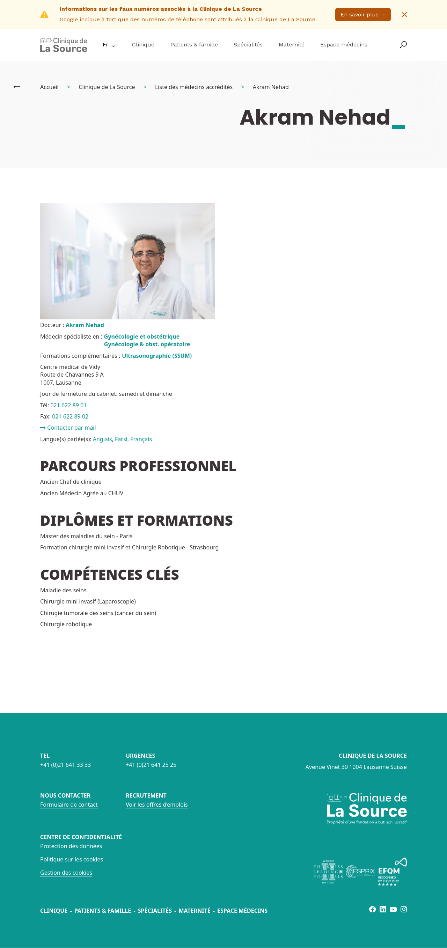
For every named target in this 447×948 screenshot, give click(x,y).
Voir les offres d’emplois (157, 804)
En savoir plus (363, 14)
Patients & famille (194, 44)
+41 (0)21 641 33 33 (65, 765)
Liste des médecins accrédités (194, 87)
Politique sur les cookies (71, 859)
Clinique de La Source (107, 87)
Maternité (292, 44)
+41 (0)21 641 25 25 (151, 765)
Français (141, 439)
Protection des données (71, 846)
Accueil (49, 87)
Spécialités (248, 44)
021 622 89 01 (68, 405)
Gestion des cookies (66, 872)
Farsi (121, 439)
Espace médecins (343, 44)
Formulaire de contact (69, 804)
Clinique (143, 44)
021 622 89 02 (70, 416)
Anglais (102, 439)
